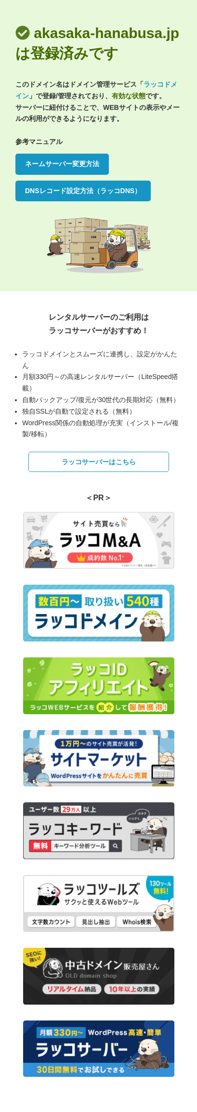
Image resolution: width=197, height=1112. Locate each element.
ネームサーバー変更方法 (62, 164)
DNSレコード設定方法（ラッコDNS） (83, 191)
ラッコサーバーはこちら (99, 462)
